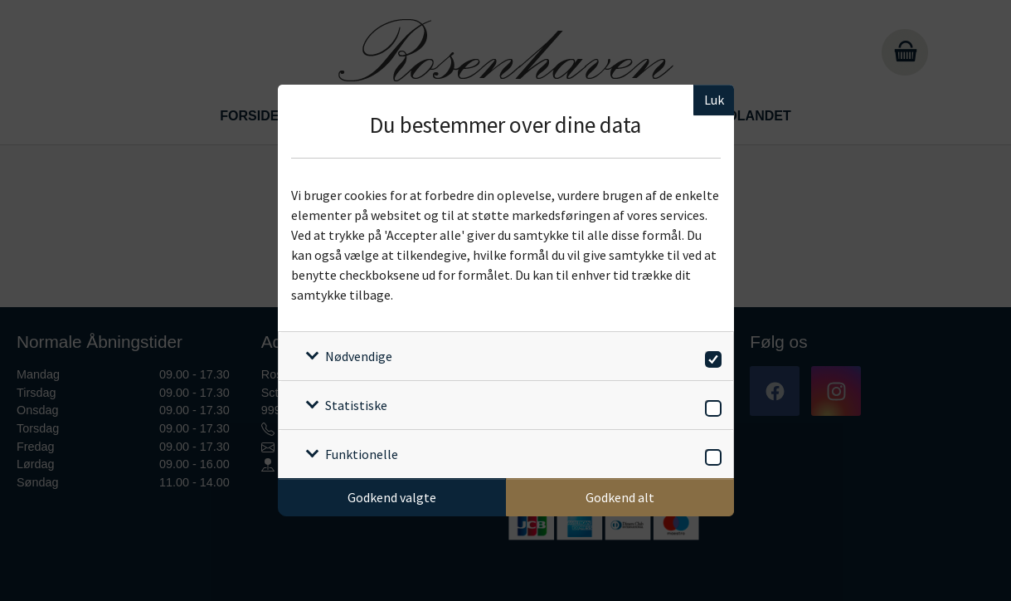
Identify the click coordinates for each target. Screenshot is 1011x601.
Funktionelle (361, 454)
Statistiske (356, 405)
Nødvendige (358, 356)
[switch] (710, 356)
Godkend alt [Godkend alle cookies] (620, 497)
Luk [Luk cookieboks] (714, 99)
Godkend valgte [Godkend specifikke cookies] (392, 497)
